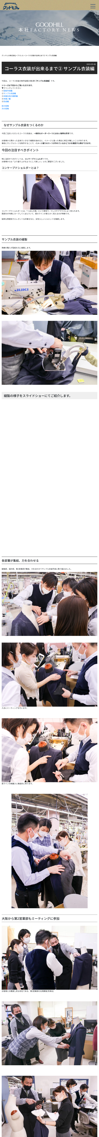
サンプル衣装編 (9, 93)
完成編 (6, 101)
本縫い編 (7, 98)
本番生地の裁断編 (10, 96)
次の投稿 (5, 108)
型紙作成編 (7, 90)
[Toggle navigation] (92, 6)
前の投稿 (5, 105)
